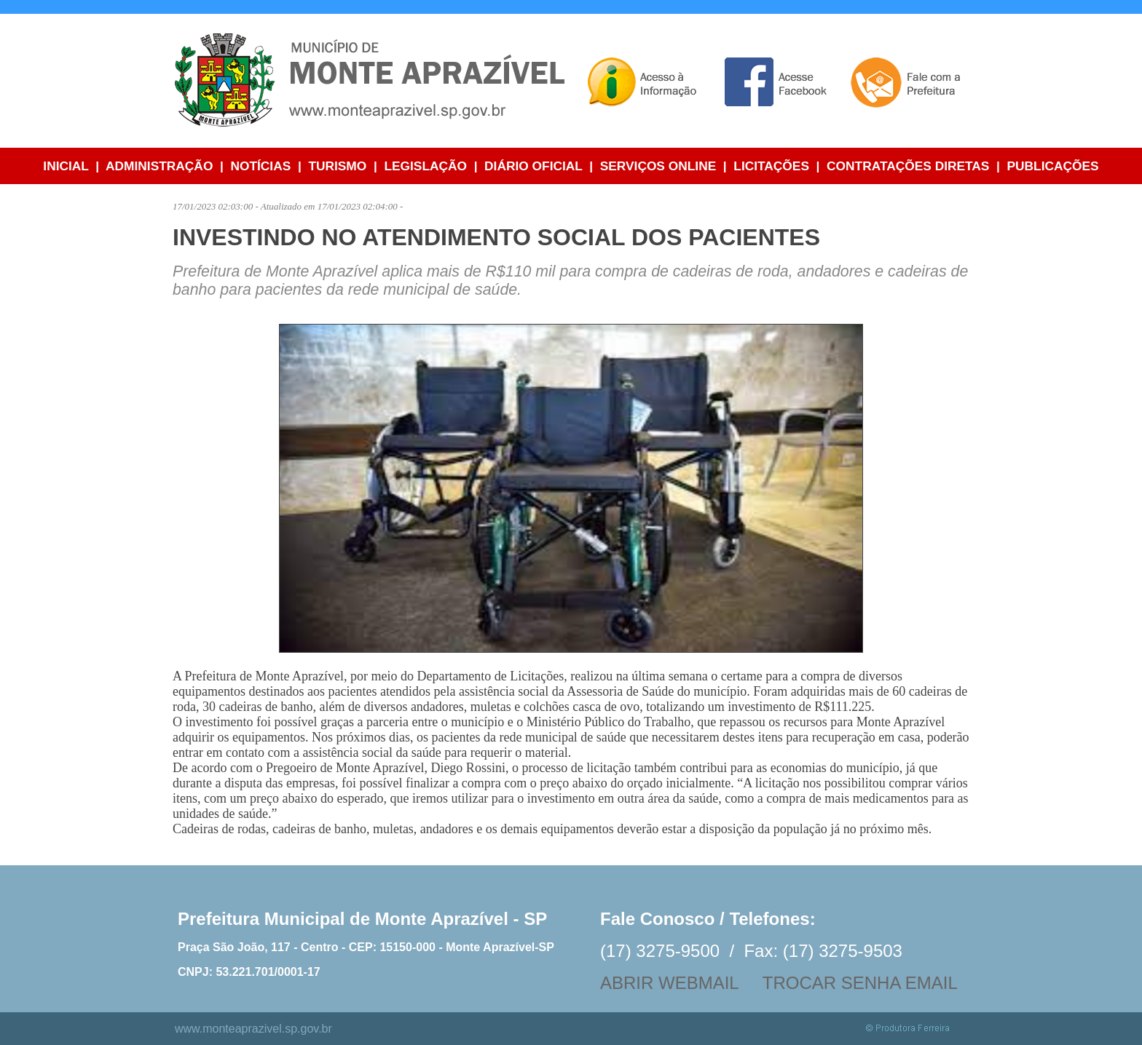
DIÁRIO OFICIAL (533, 166)
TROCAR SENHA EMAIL (860, 983)
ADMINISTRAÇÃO (159, 166)
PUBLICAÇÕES (1053, 166)
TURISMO (337, 166)
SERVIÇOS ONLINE (658, 166)
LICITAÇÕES (771, 166)
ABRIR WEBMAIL (669, 983)
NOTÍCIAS (260, 166)
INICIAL (65, 166)
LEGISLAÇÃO (425, 166)
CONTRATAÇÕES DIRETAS (908, 166)
